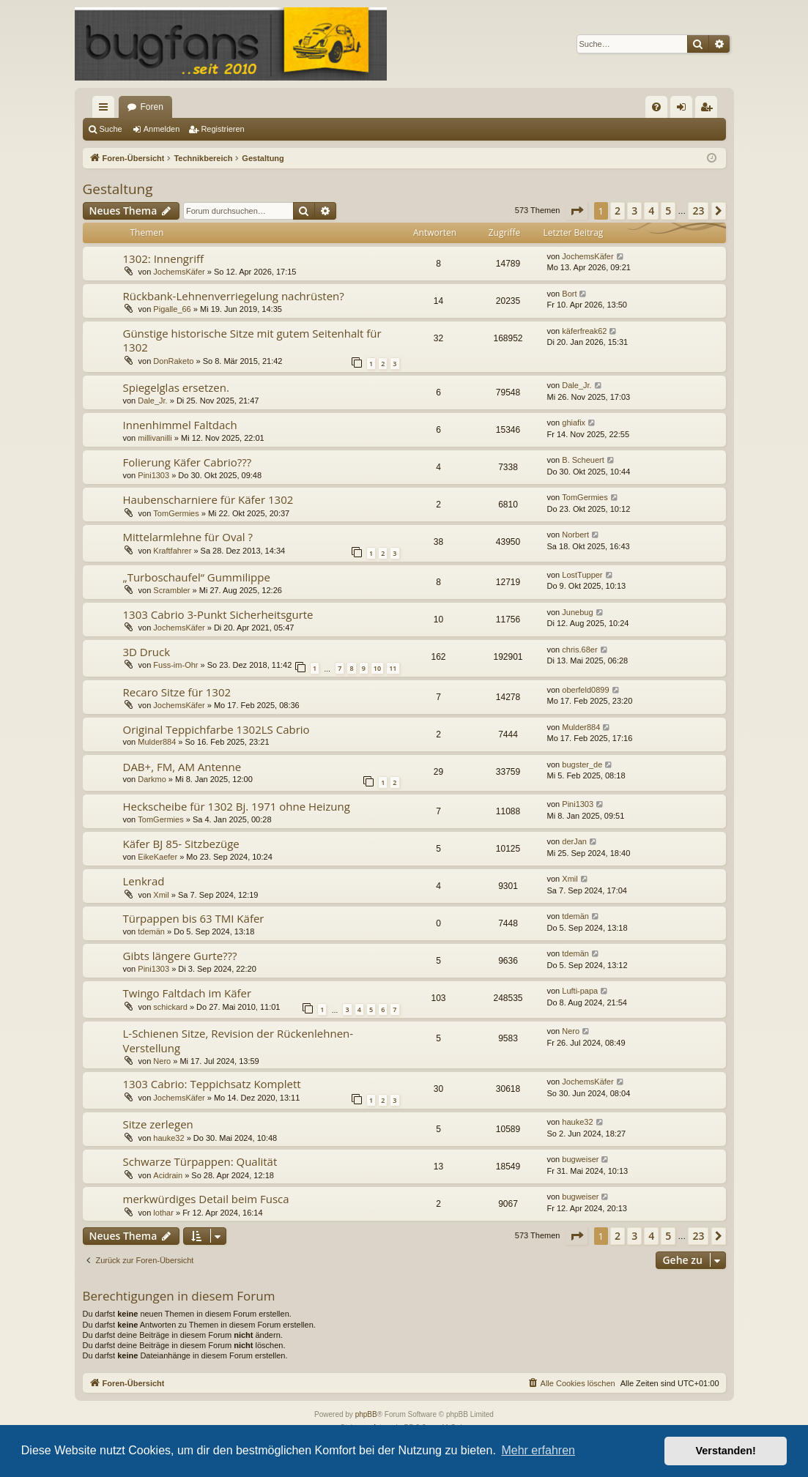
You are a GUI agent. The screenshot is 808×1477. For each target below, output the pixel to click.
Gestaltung (118, 188)
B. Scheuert (583, 459)
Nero (162, 1061)
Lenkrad (144, 881)
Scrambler (171, 590)
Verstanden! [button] (726, 1450)
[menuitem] (656, 107)
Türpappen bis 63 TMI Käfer (193, 918)
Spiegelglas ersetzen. (176, 387)
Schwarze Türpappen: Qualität (200, 1161)
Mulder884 (157, 741)
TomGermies (176, 513)
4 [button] (651, 210)
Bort (569, 293)
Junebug (577, 612)
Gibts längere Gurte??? (180, 955)
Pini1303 (153, 475)
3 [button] (634, 210)
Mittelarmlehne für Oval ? (188, 536)
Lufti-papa (580, 990)
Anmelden (162, 128)
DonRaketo (173, 361)
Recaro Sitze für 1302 (177, 692)
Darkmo (152, 779)
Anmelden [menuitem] (684, 110)
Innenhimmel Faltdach (180, 424)
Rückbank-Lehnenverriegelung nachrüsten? (233, 296)
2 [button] (617, 210)
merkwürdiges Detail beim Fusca (206, 1198)
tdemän (151, 931)
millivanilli (154, 438)
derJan (574, 841)
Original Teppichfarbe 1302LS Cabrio (216, 729)
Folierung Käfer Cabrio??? (187, 462)
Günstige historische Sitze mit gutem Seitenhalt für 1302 (252, 340)
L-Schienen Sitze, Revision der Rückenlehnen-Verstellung (238, 1040)
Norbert (575, 534)
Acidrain (167, 1175)
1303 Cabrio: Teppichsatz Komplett (212, 1083)
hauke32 (168, 1138)
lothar (163, 1212)
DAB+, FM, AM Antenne (182, 766)
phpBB (366, 1414)
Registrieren (222, 128)
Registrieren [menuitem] (708, 110)
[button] (577, 211)
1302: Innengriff (163, 258)
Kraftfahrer (172, 550)
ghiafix (573, 422)
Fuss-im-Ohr (175, 665)
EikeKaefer (157, 856)
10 (377, 668)
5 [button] (668, 210)
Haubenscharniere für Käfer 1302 (208, 499)
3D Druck (147, 651)
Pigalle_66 (171, 309)
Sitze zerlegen (158, 1124)
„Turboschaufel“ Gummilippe (196, 577)
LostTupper (582, 574)
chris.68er (579, 649)
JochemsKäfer (178, 271)
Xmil (160, 894)
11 (392, 668)
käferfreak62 (584, 331)
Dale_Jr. (152, 400)
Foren (152, 107)
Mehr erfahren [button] (538, 1450)
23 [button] (698, 210)
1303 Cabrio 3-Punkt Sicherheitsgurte (218, 614)
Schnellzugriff (106, 110)
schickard (170, 1006)
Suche (111, 128)
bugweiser (580, 1159)
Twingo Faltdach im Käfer (187, 993)
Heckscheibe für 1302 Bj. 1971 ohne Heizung (236, 806)
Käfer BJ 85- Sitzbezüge (181, 843)
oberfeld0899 (585, 689)
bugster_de (582, 764)
